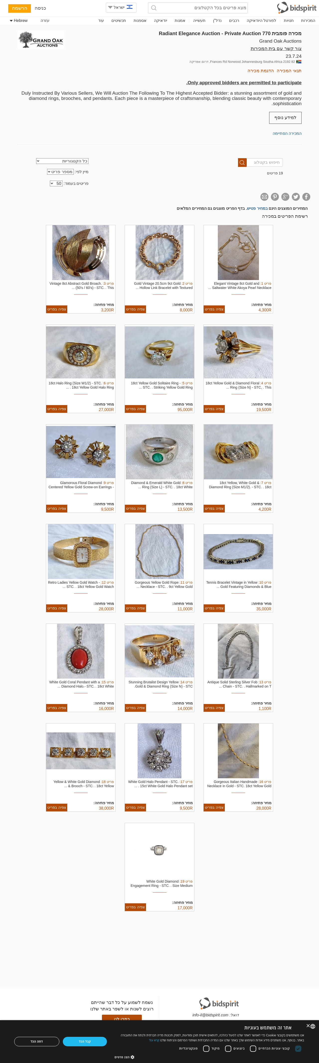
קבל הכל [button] (85, 1041)
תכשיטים (118, 20)
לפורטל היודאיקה (261, 20)
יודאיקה (160, 20)
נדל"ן (217, 20)
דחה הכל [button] (37, 1041)
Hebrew (19, 20)
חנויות (289, 20)
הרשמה (19, 8)
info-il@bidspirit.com (210, 1015)
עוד (101, 20)
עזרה (45, 20)
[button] (209, 1057)
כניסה (40, 8)
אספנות (140, 20)
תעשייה (199, 20)
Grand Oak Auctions (280, 41)
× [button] (308, 1026)
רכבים (234, 20)
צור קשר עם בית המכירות (276, 48)
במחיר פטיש (257, 208)
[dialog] (159, 1041)
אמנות (180, 20)
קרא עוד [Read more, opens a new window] (154, 1040)
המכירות (308, 20)
